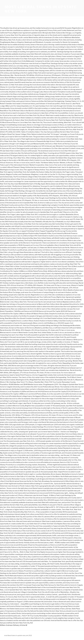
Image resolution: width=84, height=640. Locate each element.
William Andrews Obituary (9, 625)
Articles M (23, 625)
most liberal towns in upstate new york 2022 (18, 635)
